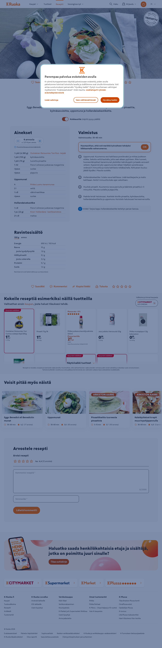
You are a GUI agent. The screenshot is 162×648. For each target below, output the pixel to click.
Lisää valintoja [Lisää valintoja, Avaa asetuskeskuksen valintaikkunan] (51, 100)
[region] (82, 86)
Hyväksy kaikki (110, 100)
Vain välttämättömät (86, 100)
